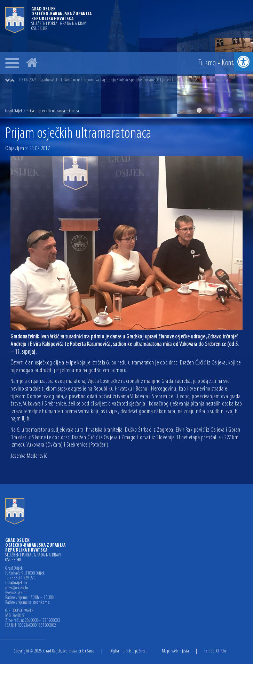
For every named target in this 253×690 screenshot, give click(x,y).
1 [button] (199, 110)
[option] (133, 80)
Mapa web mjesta (175, 651)
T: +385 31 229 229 (20, 578)
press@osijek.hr (17, 588)
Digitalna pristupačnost (128, 651)
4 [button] (230, 110)
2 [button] (209, 110)
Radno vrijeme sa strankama (27, 602)
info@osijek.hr (16, 583)
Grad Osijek (14, 111)
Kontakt (231, 63)
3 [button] (219, 110)
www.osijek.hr (16, 593)
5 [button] (240, 110)
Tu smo (207, 63)
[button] (243, 61)
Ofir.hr (221, 651)
